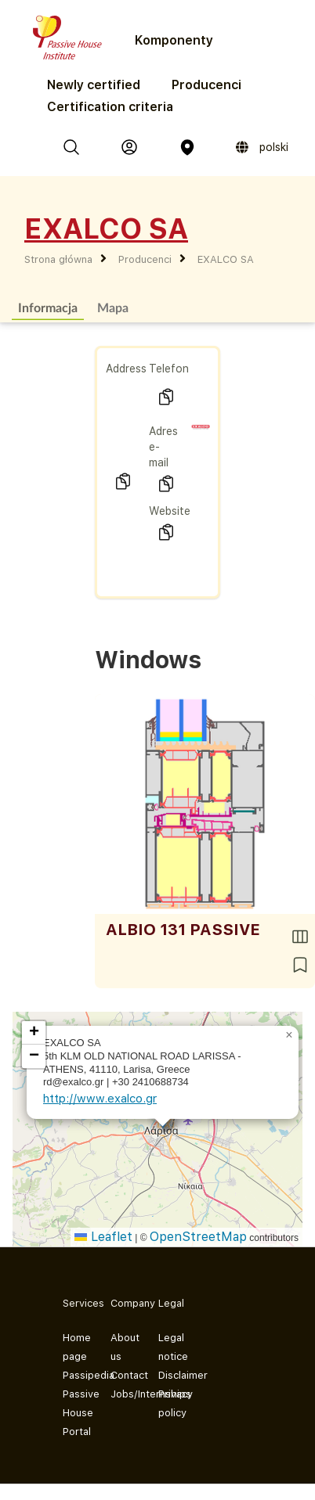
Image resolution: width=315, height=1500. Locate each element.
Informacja (48, 307)
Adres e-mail (163, 447)
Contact (121, 1375)
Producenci (206, 84)
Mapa (113, 307)
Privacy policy (169, 1403)
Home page (74, 1347)
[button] (289, 1035)
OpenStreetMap (198, 1236)
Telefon (169, 368)
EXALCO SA (225, 259)
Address (126, 368)
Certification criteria (110, 106)
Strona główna (58, 259)
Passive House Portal (74, 1412)
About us (121, 1347)
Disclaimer (169, 1375)
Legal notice (169, 1347)
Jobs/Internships (121, 1394)
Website (169, 511)
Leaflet (103, 1236)
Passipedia (74, 1375)
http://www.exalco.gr (100, 1099)
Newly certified (93, 84)
